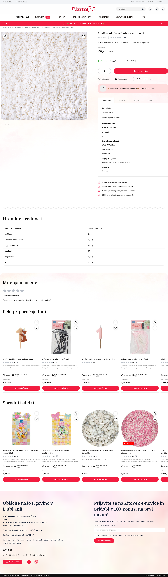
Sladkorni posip (45, 27)
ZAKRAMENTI (42, 17)
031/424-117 (8, 2)
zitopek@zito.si (22, 2)
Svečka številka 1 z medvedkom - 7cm (18, 359)
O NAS (142, 17)
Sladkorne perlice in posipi (31, 27)
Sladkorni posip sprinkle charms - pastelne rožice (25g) (20, 451)
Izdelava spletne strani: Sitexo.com (155, 575)
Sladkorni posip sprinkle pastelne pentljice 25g (55, 451)
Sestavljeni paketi (124, 17)
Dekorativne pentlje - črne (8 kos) (55, 359)
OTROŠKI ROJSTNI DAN (82, 17)
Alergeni (137, 100)
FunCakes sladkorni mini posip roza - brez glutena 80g (138, 451)
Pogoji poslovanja (136, 2)
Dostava (150, 100)
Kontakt (150, 2)
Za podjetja (160, 2)
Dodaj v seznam (145, 79)
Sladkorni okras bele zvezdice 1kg (63, 27)
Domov (5, 27)
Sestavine (122, 100)
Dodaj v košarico (141, 71)
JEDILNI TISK (104, 17)
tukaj (141, 535)
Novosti (61, 17)
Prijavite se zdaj (104, 540)
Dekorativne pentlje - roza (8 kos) (134, 359)
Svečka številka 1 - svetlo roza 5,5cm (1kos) (98, 359)
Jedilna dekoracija (15, 27)
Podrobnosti (106, 100)
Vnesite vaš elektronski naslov (104, 526)
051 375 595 (24, 530)
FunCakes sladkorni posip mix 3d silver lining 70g (98, 451)
